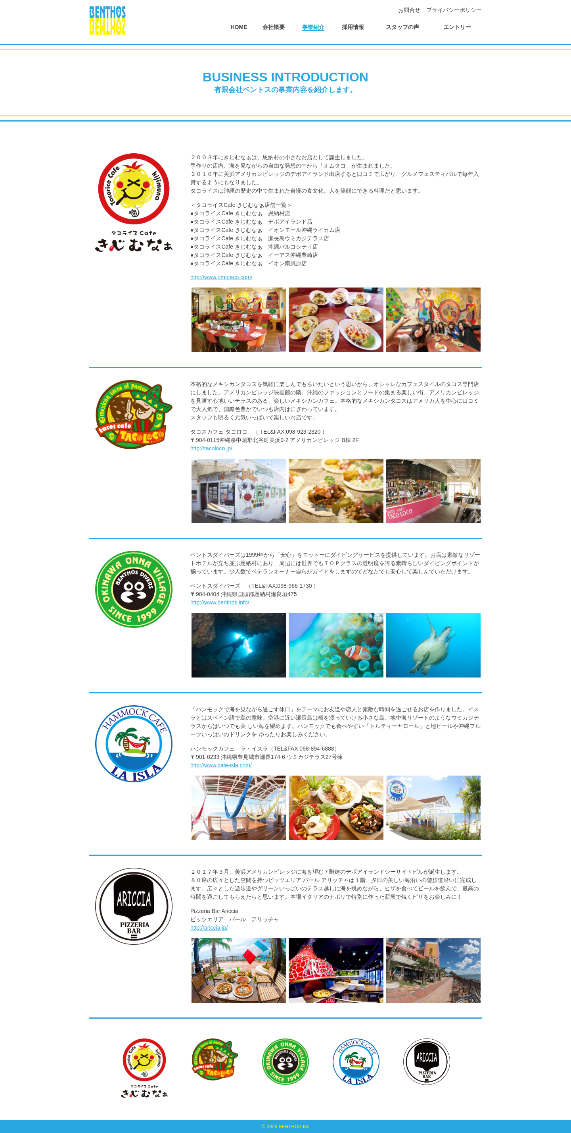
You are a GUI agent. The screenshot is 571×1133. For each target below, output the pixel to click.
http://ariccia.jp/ (209, 928)
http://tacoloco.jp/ (211, 448)
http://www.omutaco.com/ (221, 277)
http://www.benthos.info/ (219, 602)
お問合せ (409, 10)
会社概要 (274, 27)
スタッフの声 (402, 27)
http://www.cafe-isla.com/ (221, 765)
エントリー (457, 27)
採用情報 (353, 27)
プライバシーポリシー (454, 10)
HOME (239, 27)
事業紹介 (313, 27)
